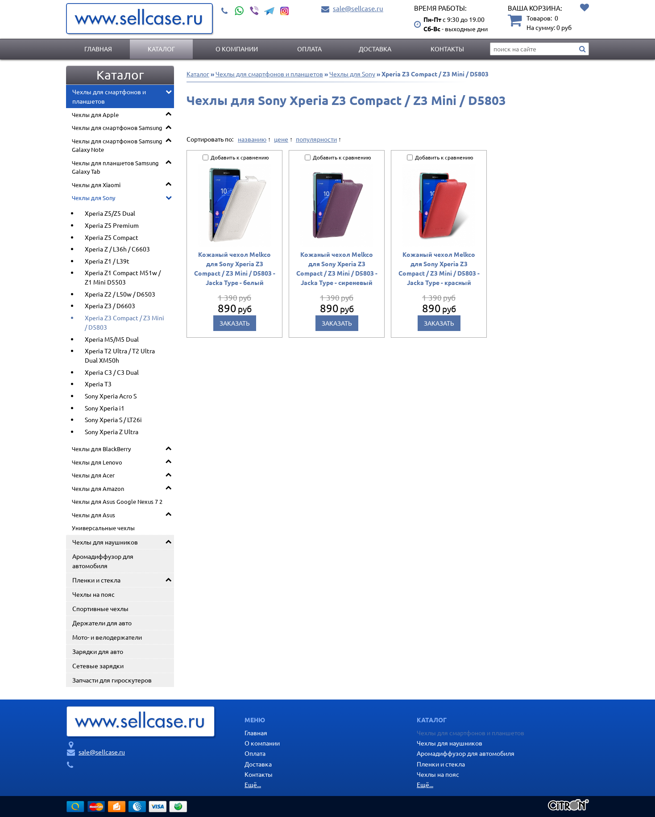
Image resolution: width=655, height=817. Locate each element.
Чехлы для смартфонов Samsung (117, 127)
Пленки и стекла (96, 580)
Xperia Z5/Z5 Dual (110, 213)
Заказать (235, 323)
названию (252, 139)
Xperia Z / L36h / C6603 (117, 249)
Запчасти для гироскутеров (112, 680)
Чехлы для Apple (95, 114)
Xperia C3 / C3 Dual (112, 372)
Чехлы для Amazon (98, 488)
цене (281, 139)
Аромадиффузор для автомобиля (102, 561)
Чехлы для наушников (105, 542)
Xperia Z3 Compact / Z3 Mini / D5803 (124, 322)
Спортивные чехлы (100, 608)
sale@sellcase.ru (358, 8)
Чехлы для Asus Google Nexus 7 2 (117, 501)
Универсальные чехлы (103, 528)
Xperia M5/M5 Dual (112, 339)
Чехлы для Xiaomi (96, 185)
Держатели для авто (102, 623)
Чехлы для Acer (93, 475)
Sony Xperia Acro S (111, 396)
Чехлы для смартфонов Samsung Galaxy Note (117, 145)
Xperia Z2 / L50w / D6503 (120, 294)
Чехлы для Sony (93, 197)
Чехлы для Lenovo (97, 462)
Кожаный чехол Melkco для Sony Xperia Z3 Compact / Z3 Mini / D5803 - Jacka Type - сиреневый (336, 268)
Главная (98, 49)
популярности (316, 139)
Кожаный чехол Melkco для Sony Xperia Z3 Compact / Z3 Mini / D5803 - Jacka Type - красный (439, 268)
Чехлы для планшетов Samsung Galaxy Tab (115, 167)
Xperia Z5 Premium (112, 225)
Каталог (161, 49)
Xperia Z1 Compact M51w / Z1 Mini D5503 (123, 277)
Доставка (375, 49)
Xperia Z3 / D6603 (110, 306)
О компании (237, 49)
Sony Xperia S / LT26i (113, 419)
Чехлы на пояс (93, 594)
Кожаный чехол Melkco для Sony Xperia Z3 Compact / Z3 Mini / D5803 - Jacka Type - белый (234, 268)
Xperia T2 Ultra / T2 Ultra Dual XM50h (120, 355)
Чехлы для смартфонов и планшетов (109, 96)
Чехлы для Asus (93, 515)
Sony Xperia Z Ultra (111, 431)
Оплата (309, 49)
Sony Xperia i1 (104, 408)
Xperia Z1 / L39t (107, 261)
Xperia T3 (98, 384)
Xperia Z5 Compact (111, 237)
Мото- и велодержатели (107, 637)
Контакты (447, 49)
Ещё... (253, 784)
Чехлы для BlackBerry (101, 448)
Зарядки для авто (97, 651)
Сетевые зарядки (98, 666)
